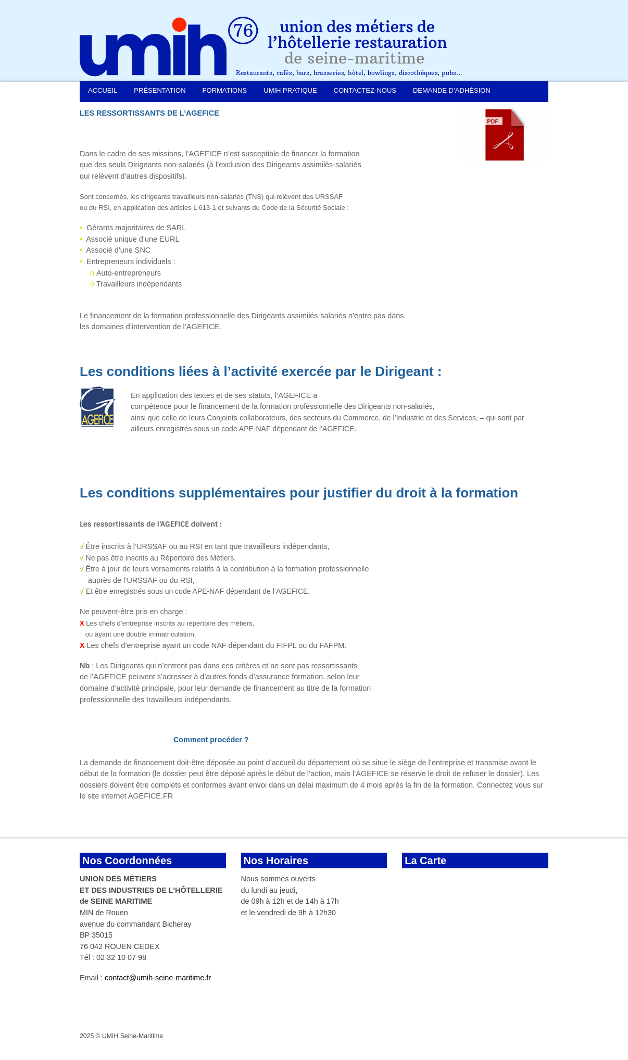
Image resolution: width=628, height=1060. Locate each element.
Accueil (102, 90)
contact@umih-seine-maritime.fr (158, 978)
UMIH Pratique (290, 90)
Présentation (159, 90)
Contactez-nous (365, 90)
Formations (225, 90)
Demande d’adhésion (452, 90)
